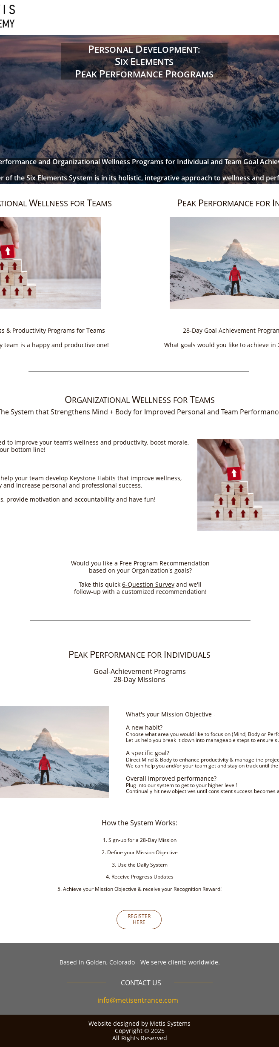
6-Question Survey (148, 584)
